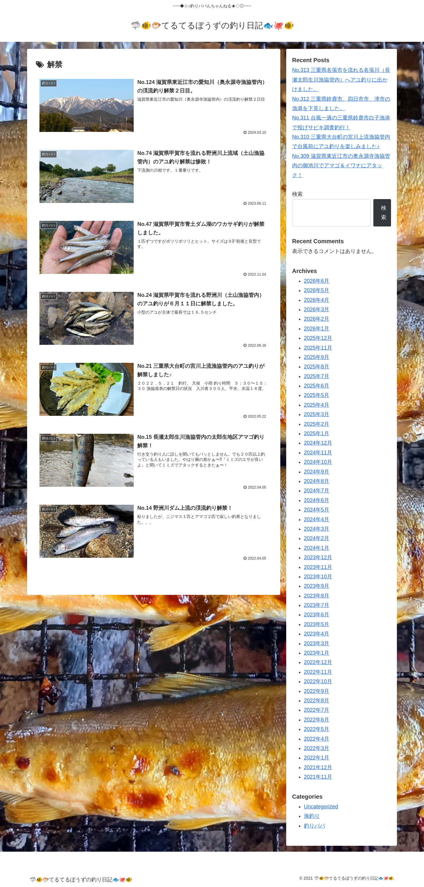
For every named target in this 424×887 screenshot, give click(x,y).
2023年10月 (318, 577)
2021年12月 (318, 767)
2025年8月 (316, 367)
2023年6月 (316, 615)
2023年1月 (316, 653)
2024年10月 (318, 462)
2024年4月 (316, 519)
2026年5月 (316, 290)
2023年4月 (316, 634)
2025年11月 (318, 348)
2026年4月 (316, 300)
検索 (297, 194)
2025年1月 (316, 433)
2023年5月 (316, 624)
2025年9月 (316, 357)
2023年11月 (318, 567)
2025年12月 (318, 338)
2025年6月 (316, 386)
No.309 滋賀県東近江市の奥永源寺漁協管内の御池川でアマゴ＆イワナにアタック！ (341, 165)
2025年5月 (316, 395)
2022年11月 (318, 672)
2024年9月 (316, 472)
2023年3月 (316, 643)
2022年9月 (316, 691)
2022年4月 (316, 739)
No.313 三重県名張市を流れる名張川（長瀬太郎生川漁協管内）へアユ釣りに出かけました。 (341, 79)
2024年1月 (316, 548)
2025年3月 (316, 414)
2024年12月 (318, 443)
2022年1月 (316, 758)
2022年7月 (316, 710)
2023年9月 (316, 586)
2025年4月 (316, 405)
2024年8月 (316, 481)
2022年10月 (318, 681)
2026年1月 (316, 329)
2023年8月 (316, 596)
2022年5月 (316, 729)
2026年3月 (316, 309)
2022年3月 (316, 748)
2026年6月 (316, 281)
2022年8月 (316, 701)
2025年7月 (316, 376)
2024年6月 (316, 500)
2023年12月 (318, 557)
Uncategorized (321, 807)
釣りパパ (314, 826)
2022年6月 (316, 720)
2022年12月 (318, 662)
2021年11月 (318, 777)
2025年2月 (316, 424)
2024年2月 (316, 538)
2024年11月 (318, 453)
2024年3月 (316, 529)
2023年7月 (316, 605)
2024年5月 (316, 510)
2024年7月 (316, 491)
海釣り (312, 816)
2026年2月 (316, 319)
